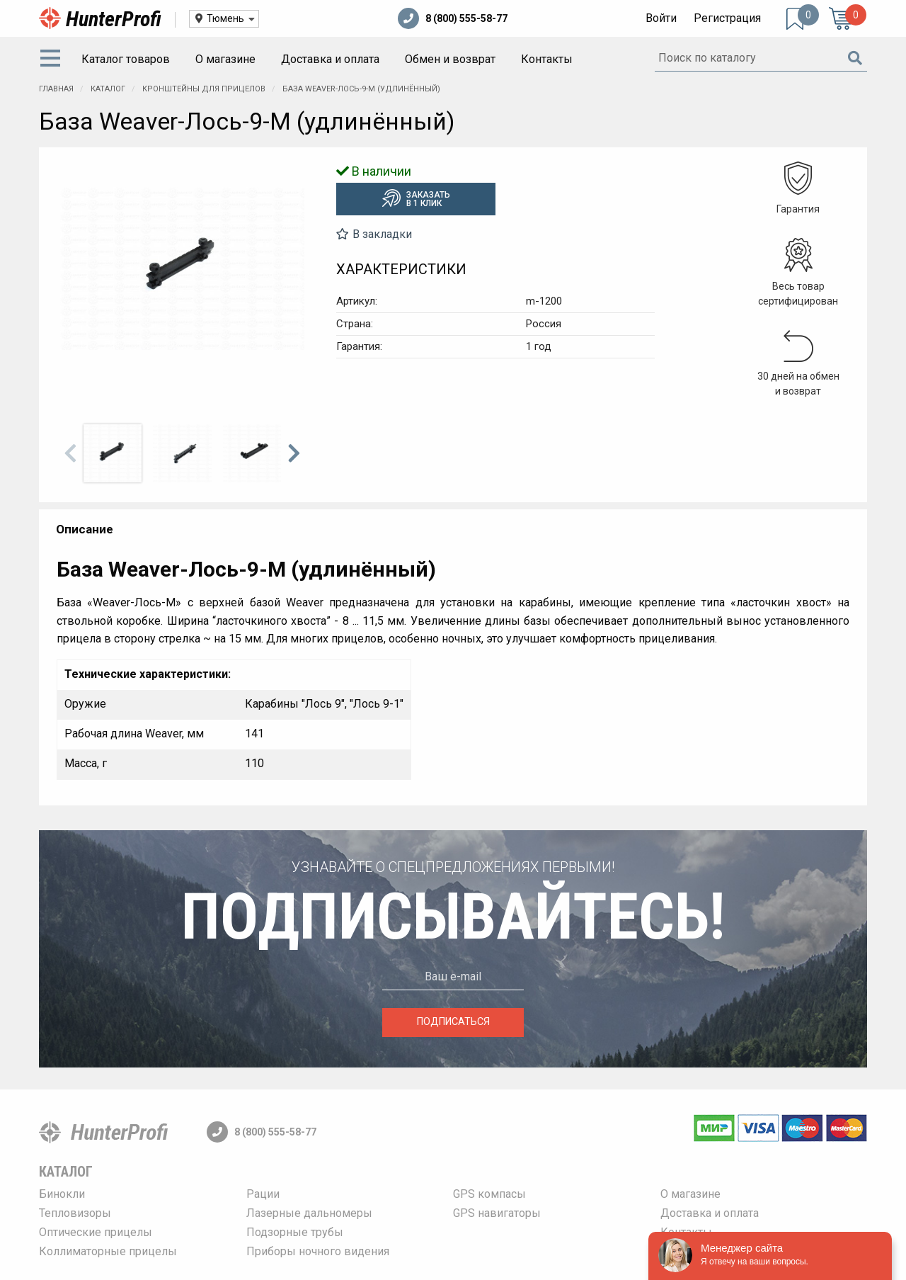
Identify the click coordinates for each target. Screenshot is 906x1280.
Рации (263, 1194)
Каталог (66, 1171)
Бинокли (62, 1194)
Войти (661, 18)
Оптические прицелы (95, 1232)
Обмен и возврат (450, 59)
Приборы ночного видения (317, 1251)
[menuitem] (53, 59)
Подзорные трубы (294, 1232)
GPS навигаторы (497, 1213)
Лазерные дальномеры (309, 1213)
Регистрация (727, 18)
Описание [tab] (84, 529)
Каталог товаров (125, 59)
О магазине (225, 59)
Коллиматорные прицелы (108, 1251)
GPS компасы (489, 1194)
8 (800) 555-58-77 (453, 18)
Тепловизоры (75, 1213)
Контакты (547, 59)
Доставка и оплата (330, 59)
